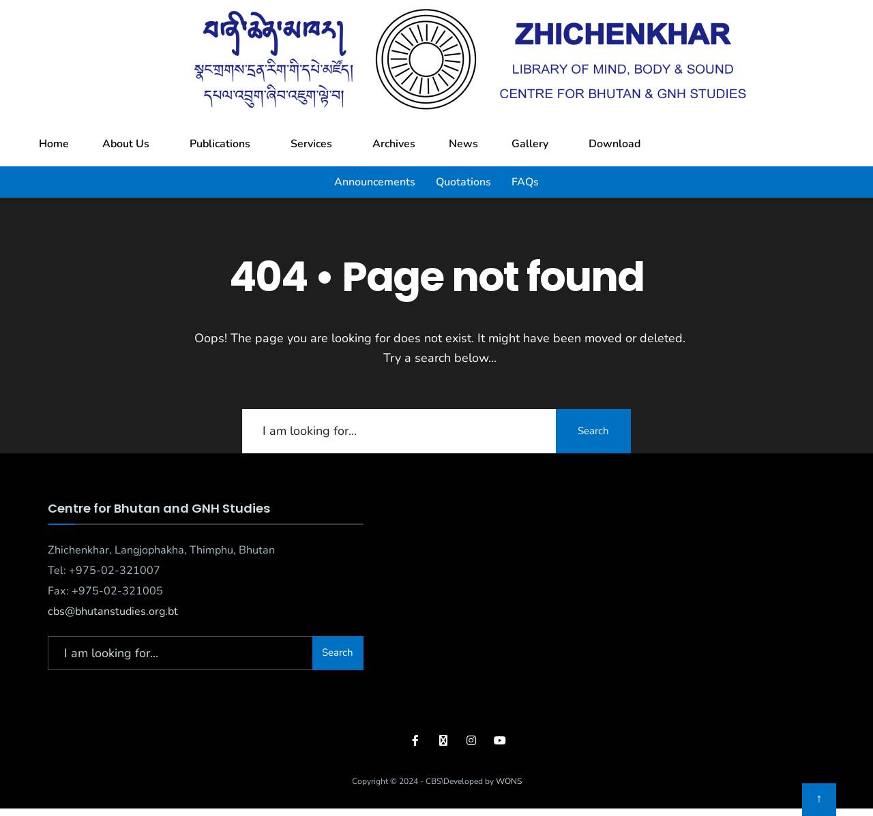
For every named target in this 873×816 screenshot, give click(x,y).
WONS (509, 781)
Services (311, 143)
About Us (125, 143)
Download (614, 143)
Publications (220, 143)
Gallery (530, 143)
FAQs (525, 182)
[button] (129, 144)
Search (593, 431)
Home (54, 143)
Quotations (463, 182)
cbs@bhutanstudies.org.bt (113, 611)
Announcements (374, 182)
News (463, 143)
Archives (393, 143)
